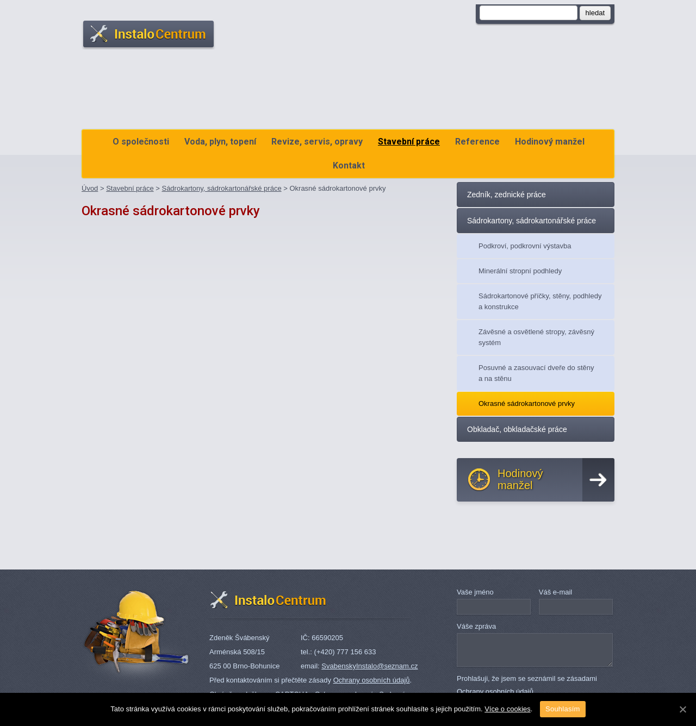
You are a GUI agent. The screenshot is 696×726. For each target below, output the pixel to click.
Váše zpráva (476, 626)
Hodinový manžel (550, 141)
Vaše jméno (475, 592)
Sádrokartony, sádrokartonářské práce (221, 188)
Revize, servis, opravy (317, 141)
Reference (477, 141)
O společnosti (141, 141)
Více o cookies (507, 709)
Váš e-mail (555, 592)
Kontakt (349, 165)
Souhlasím (562, 709)
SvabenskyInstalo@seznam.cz (369, 666)
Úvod (90, 188)
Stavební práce (409, 141)
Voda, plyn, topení (220, 141)
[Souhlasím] (682, 709)
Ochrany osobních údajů (371, 680)
